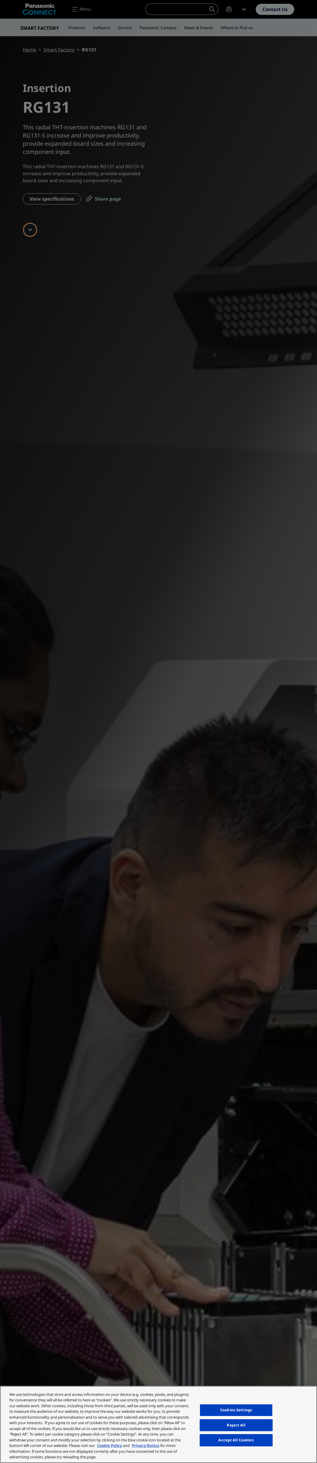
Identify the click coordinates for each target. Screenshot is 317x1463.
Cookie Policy (109, 1445)
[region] (158, 1424)
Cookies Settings (236, 1409)
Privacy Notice (145, 1445)
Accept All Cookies (236, 1440)
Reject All (236, 1425)
